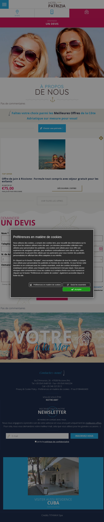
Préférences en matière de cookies (45, 285)
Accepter (76, 289)
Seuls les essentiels (76, 285)
